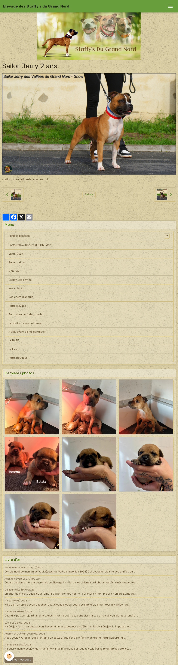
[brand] (36, 6)
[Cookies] (9, 656)
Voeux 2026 (16, 253)
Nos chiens (16, 288)
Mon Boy (14, 271)
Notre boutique (18, 357)
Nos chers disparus (21, 297)
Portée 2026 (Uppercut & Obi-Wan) (30, 245)
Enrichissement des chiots (26, 314)
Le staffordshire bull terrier (26, 323)
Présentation (17, 262)
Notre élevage (17, 305)
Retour (89, 194)
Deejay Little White (20, 279)
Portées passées (19, 235)
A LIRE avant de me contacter (27, 331)
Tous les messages (19, 659)
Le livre (13, 349)
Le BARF (14, 340)
